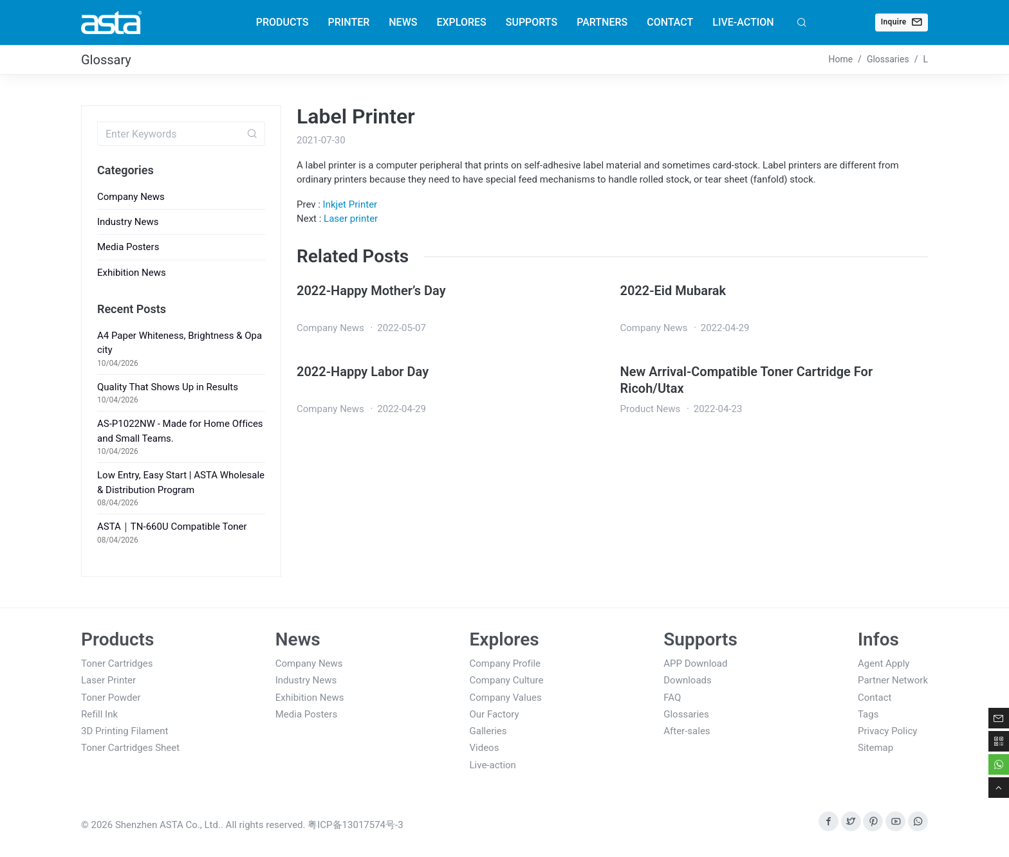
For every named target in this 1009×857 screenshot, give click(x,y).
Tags (868, 714)
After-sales (686, 731)
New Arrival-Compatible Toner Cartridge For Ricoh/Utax (746, 380)
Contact (874, 697)
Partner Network (893, 680)
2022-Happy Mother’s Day (371, 290)
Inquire (901, 21)
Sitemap (875, 747)
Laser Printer (108, 680)
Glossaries (686, 714)
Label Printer (356, 116)
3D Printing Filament (125, 731)
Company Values (506, 697)
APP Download (695, 663)
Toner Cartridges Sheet (130, 747)
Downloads (687, 680)
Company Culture (507, 680)
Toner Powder (111, 697)
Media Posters (128, 247)
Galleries (488, 731)
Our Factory (494, 714)
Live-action (493, 765)
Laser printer (351, 218)
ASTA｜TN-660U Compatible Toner (172, 526)
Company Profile (505, 663)
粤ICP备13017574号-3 (355, 825)
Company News (131, 197)
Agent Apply (883, 663)
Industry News (127, 222)
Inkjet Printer (350, 204)
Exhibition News (131, 272)
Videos (484, 747)
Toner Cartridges (117, 663)
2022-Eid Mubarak (673, 290)
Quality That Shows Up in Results (167, 387)
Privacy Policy (887, 731)
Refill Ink (99, 714)
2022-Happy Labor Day (363, 371)
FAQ (672, 697)
